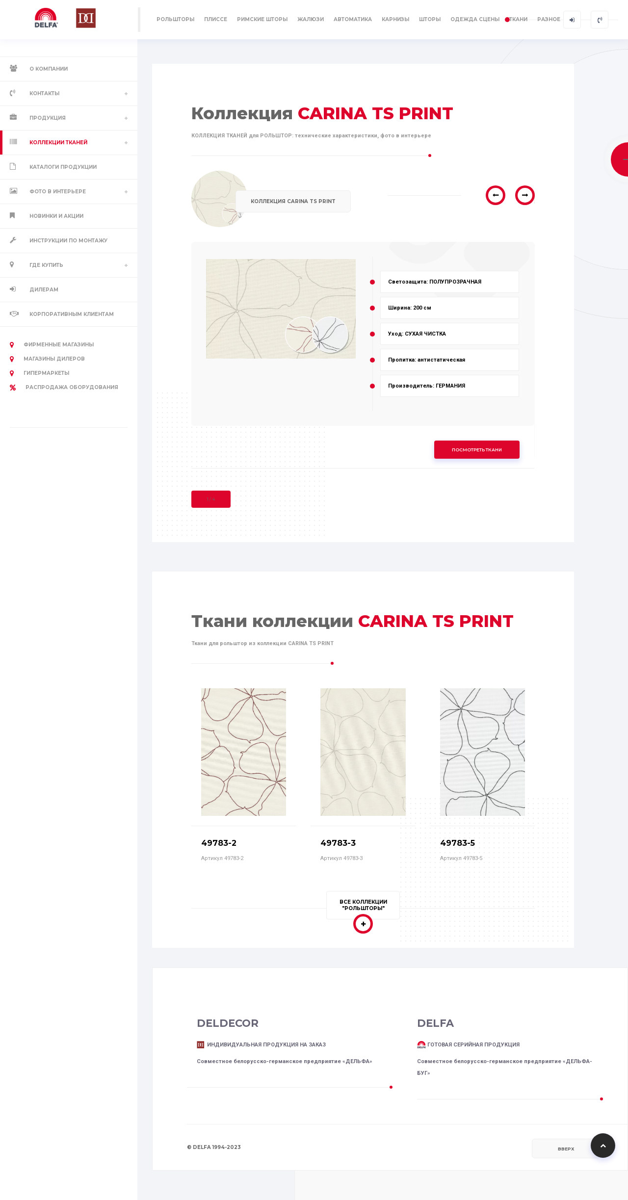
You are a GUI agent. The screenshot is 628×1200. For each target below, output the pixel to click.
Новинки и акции (56, 216)
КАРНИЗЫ (395, 19)
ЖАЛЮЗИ (310, 19)
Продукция (47, 118)
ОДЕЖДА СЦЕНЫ (474, 19)
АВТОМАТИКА (353, 19)
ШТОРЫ (430, 19)
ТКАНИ (518, 19)
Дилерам (43, 290)
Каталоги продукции (63, 167)
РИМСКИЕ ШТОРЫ (262, 19)
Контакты (44, 93)
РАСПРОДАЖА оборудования (64, 387)
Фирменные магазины (52, 344)
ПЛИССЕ (215, 19)
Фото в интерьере (57, 191)
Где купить (46, 265)
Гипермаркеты (39, 373)
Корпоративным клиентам (71, 314)
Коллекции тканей (58, 142)
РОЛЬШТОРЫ (175, 19)
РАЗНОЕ (548, 19)
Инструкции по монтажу (68, 240)
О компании (48, 69)
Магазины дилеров (47, 359)
